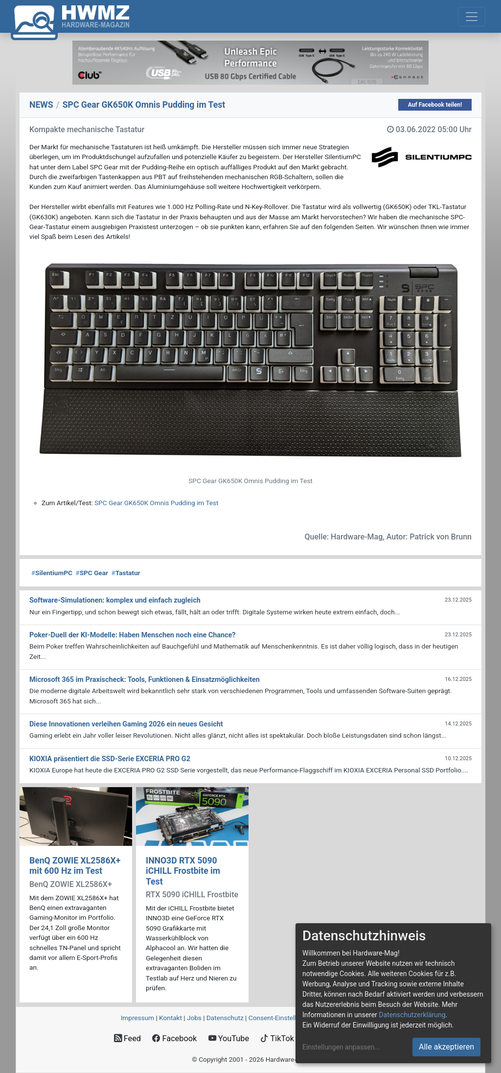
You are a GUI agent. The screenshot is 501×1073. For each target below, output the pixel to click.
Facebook (174, 1038)
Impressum (137, 1018)
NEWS (41, 105)
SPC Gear (92, 573)
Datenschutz (225, 1018)
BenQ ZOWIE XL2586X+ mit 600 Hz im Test (74, 866)
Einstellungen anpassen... (341, 1047)
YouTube (228, 1038)
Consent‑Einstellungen (282, 1018)
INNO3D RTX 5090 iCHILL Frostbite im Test (183, 871)
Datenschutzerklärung (412, 1015)
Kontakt (170, 1018)
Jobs (194, 1018)
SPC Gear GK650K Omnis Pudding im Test (156, 503)
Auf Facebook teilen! (435, 104)
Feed (127, 1038)
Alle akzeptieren (446, 1046)
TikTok (277, 1038)
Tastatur (126, 573)
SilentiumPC (51, 573)
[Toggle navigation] (471, 16)
